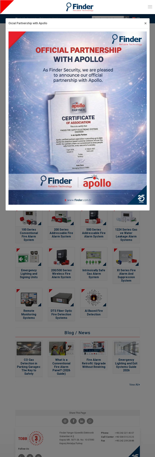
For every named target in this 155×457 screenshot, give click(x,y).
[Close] (145, 23)
